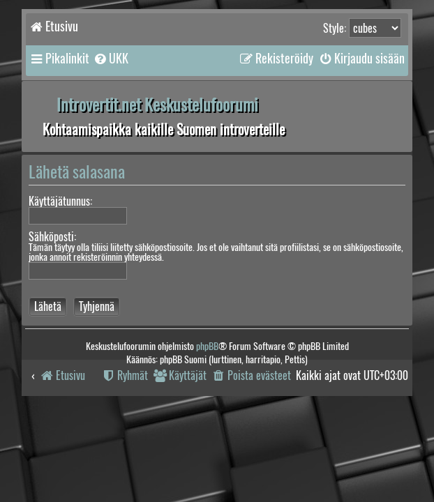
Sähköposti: (52, 236)
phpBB (207, 346)
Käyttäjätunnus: (60, 201)
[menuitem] (110, 58)
